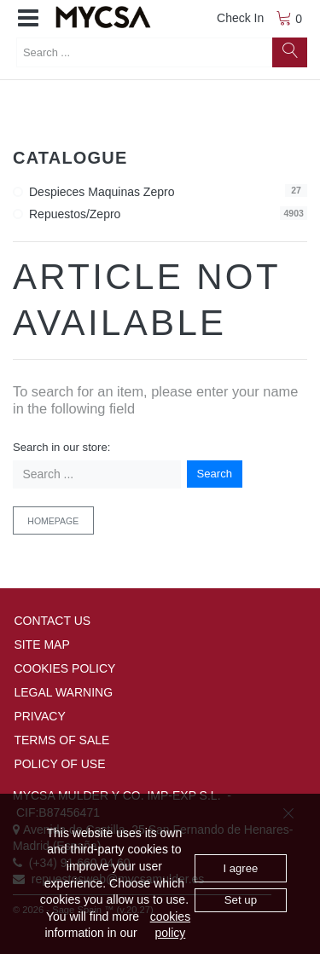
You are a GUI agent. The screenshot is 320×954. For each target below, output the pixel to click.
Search (215, 473)
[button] (28, 19)
